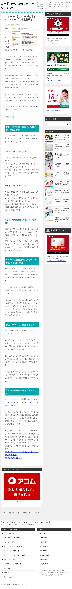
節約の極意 (43, 538)
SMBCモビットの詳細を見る (55, 80)
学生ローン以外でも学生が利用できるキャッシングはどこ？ (12, 513)
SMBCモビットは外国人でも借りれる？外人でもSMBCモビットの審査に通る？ (62, 137)
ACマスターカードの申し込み (12, 564)
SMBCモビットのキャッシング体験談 (15, 555)
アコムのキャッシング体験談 (12, 538)
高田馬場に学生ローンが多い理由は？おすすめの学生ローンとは (33, 513)
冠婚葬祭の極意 (44, 555)
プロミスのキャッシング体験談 (13, 546)
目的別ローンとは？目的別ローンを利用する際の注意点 (62, 200)
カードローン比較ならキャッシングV (17, 5)
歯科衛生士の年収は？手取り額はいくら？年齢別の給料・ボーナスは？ (62, 210)
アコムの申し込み (9, 533)
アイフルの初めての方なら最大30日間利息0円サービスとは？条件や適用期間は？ (62, 183)
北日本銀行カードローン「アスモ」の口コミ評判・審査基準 (62, 174)
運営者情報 (7, 568)
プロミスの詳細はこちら (13, 458)
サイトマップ (7, 577)
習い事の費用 (44, 559)
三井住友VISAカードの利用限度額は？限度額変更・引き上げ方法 (62, 219)
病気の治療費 (44, 564)
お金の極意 (43, 533)
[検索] (58, 124)
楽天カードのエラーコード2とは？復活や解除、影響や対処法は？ (62, 146)
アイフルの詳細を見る (53, 110)
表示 (10, 116)
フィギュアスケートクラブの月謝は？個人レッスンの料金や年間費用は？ (62, 165)
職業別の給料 (44, 546)
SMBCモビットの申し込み (11, 551)
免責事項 (6, 572)
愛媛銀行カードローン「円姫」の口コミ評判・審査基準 (62, 191)
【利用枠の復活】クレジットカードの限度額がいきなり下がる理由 (62, 155)
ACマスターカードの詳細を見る (56, 261)
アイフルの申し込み (9, 559)
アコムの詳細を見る (52, 43)
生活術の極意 (44, 542)
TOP (15, 522)
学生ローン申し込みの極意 (12, 25)
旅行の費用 (43, 551)
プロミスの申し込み (9, 542)
